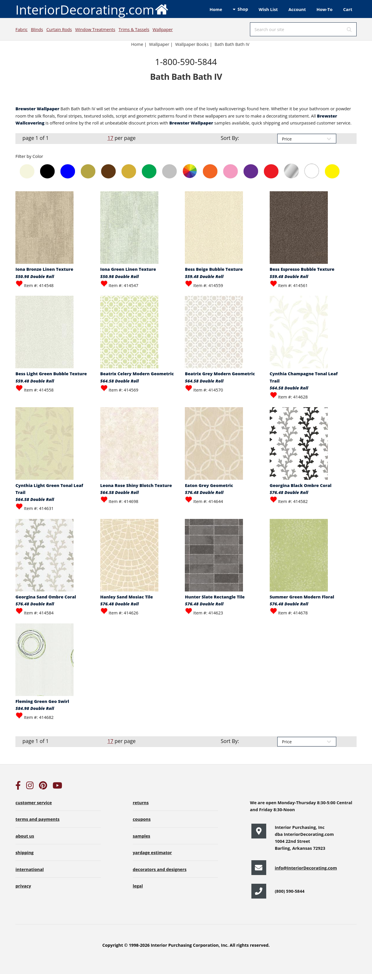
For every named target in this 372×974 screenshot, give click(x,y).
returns (141, 802)
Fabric (21, 29)
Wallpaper (163, 29)
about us (24, 836)
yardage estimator (152, 852)
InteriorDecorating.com (92, 9)
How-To (324, 9)
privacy (23, 886)
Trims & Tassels (134, 29)
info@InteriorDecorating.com (306, 868)
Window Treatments (95, 29)
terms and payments (37, 819)
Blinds (37, 29)
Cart (347, 9)
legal (138, 886)
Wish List (268, 9)
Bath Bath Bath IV (231, 44)
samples (141, 836)
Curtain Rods (59, 29)
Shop (242, 9)
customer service (33, 802)
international (29, 869)
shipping (24, 852)
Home (216, 9)
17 (110, 137)
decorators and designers (160, 869)
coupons (142, 819)
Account (297, 9)
